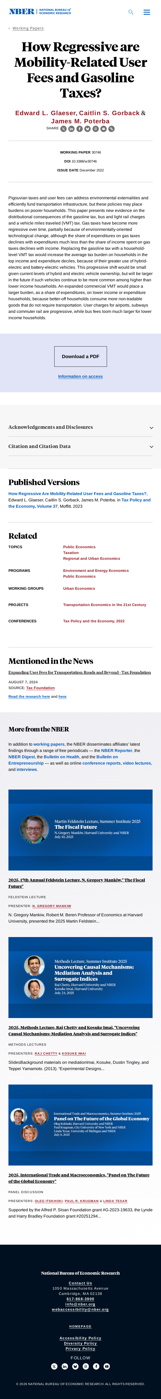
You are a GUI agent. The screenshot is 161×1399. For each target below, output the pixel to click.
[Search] (131, 12)
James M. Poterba (80, 121)
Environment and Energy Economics (96, 570)
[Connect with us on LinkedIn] (65, 1366)
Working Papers (28, 28)
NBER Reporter (116, 750)
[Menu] (147, 12)
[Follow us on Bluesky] (75, 1366)
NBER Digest (21, 757)
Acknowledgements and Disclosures (50, 427)
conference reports (101, 763)
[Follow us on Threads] (86, 1366)
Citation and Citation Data (39, 446)
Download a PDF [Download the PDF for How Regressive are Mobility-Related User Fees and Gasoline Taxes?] (80, 356)
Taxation (71, 553)
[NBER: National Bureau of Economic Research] (44, 13)
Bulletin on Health (61, 757)
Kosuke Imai (74, 1053)
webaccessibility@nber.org (80, 1309)
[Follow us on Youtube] (107, 1366)
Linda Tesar (115, 1201)
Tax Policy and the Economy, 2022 (94, 621)
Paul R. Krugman (82, 1201)
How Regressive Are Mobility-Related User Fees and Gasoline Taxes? (77, 493)
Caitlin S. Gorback (109, 112)
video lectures (137, 763)
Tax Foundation (40, 688)
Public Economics (79, 547)
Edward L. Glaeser (45, 112)
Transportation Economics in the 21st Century (104, 605)
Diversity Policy (80, 1343)
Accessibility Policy (80, 1338)
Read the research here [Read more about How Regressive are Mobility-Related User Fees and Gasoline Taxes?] (29, 696)
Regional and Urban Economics (91, 558)
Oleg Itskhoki (49, 1201)
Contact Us (80, 1283)
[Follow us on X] (54, 1366)
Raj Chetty (46, 1053)
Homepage (80, 1326)
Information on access (80, 376)
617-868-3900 (80, 1299)
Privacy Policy (81, 1348)
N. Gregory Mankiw (51, 906)
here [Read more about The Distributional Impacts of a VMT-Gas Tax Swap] (62, 696)
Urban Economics (79, 588)
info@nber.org (80, 1304)
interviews (27, 769)
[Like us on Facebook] (96, 1366)
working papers (49, 744)
